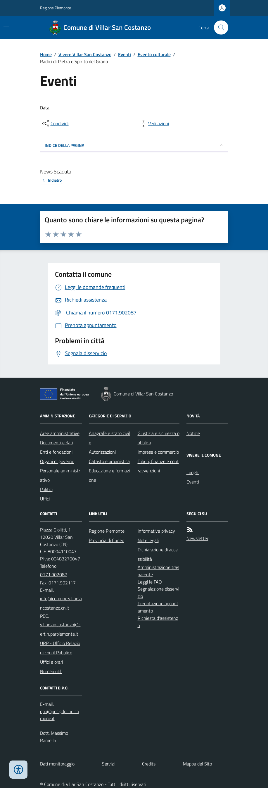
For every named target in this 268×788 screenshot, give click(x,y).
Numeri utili (51, 671)
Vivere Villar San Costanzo (84, 54)
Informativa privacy (156, 530)
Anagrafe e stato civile (109, 438)
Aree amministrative (59, 433)
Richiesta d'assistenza (158, 622)
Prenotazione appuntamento (158, 607)
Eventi (124, 54)
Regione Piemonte (55, 8)
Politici (46, 489)
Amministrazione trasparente (158, 571)
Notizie (193, 433)
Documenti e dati (56, 442)
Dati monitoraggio (57, 763)
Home (46, 54)
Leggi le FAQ (150, 581)
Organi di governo (57, 461)
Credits (148, 763)
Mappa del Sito (197, 763)
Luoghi (192, 472)
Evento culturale (154, 54)
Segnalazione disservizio (158, 592)
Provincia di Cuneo (106, 540)
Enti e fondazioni (56, 451)
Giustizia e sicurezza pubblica (158, 438)
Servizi (108, 763)
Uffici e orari (51, 661)
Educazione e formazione (109, 475)
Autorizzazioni (102, 451)
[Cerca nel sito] (218, 27)
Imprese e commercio (158, 451)
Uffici (45, 498)
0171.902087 (53, 574)
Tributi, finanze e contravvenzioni (158, 466)
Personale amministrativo (60, 475)
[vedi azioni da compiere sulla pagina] (154, 123)
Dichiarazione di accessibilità (158, 554)
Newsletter (197, 538)
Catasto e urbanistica (109, 461)
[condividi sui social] (55, 123)
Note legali (148, 540)
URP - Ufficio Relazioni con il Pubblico (60, 648)
